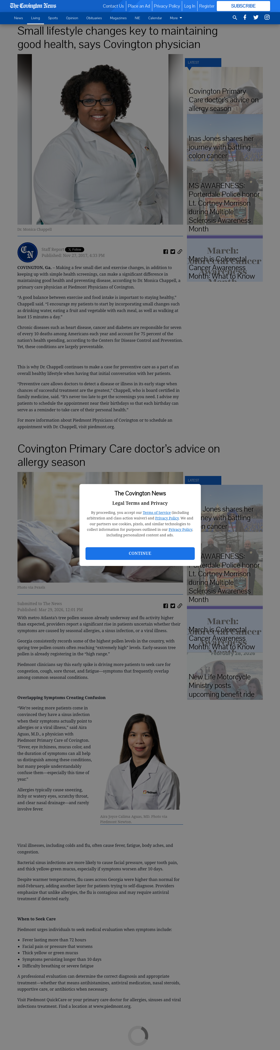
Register (206, 6)
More (177, 18)
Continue (140, 553)
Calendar (155, 18)
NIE (137, 18)
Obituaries (94, 18)
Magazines (118, 18)
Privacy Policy (167, 518)
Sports (53, 18)
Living (35, 18)
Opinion (72, 18)
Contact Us (113, 6)
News (18, 18)
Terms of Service (157, 512)
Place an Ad (139, 6)
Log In (189, 6)
